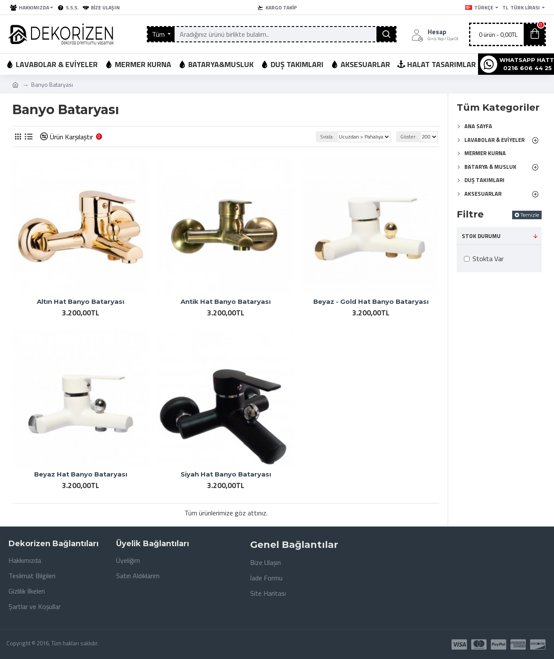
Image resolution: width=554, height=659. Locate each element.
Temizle (529, 215)
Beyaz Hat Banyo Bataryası (80, 474)
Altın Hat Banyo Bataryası (80, 301)
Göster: (408, 136)
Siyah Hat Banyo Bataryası (226, 474)
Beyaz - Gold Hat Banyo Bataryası (371, 301)
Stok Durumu (481, 236)
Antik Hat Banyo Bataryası (226, 301)
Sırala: (327, 136)
